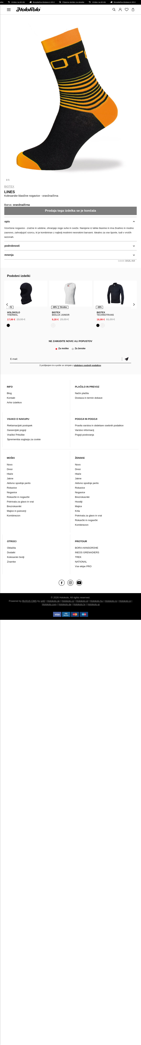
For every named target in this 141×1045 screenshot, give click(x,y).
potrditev (126, 359)
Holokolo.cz (68, 601)
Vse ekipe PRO (83, 566)
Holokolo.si (125, 601)
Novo (9, 464)
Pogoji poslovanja (84, 434)
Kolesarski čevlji (15, 557)
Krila (77, 511)
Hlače (10, 473)
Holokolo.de (64, 604)
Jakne (10, 478)
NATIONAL (81, 561)
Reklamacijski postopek (19, 425)
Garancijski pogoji (16, 430)
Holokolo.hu (96, 601)
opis (7, 221)
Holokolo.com (49, 604)
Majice (78, 506)
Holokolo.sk (53, 601)
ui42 (43, 601)
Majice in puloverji (16, 511)
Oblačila (11, 547)
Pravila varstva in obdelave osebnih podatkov (99, 425)
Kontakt (11, 397)
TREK (78, 557)
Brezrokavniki (14, 506)
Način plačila (82, 393)
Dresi (9, 469)
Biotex (9, 186)
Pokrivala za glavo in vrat (20, 501)
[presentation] (7, 304)
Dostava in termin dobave (88, 397)
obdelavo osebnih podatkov (87, 365)
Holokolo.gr (94, 604)
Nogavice (12, 492)
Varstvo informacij (84, 430)
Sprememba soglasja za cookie (24, 439)
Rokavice (12, 487)
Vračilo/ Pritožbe (16, 434)
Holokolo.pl (82, 601)
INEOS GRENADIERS (87, 552)
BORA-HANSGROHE (86, 547)
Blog (9, 393)
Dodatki (11, 552)
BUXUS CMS (29, 601)
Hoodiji (78, 501)
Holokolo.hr (79, 604)
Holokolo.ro (111, 601)
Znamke (11, 561)
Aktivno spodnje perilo (19, 483)
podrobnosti (12, 245)
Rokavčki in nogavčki (18, 497)
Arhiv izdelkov (14, 402)
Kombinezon (13, 515)
